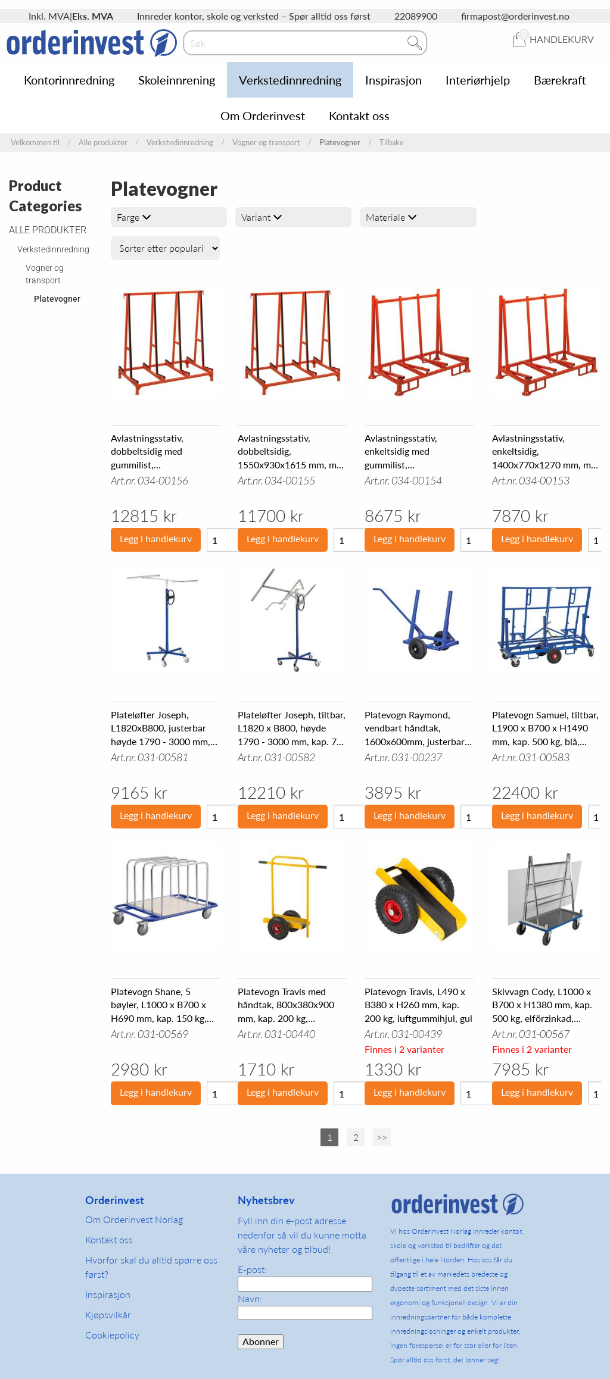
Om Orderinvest (262, 115)
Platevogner (57, 299)
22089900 (415, 15)
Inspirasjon (393, 80)
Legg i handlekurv (156, 538)
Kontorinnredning (69, 80)
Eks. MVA (92, 15)
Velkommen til (35, 142)
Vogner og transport (266, 142)
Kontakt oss (359, 115)
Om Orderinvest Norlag (134, 1219)
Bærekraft (560, 80)
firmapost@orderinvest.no (515, 15)
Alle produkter (103, 142)
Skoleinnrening (176, 80)
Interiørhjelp (478, 80)
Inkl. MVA (49, 15)
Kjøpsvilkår (108, 1314)
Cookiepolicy (112, 1334)
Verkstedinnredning (290, 80)
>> (381, 1137)
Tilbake (391, 142)
